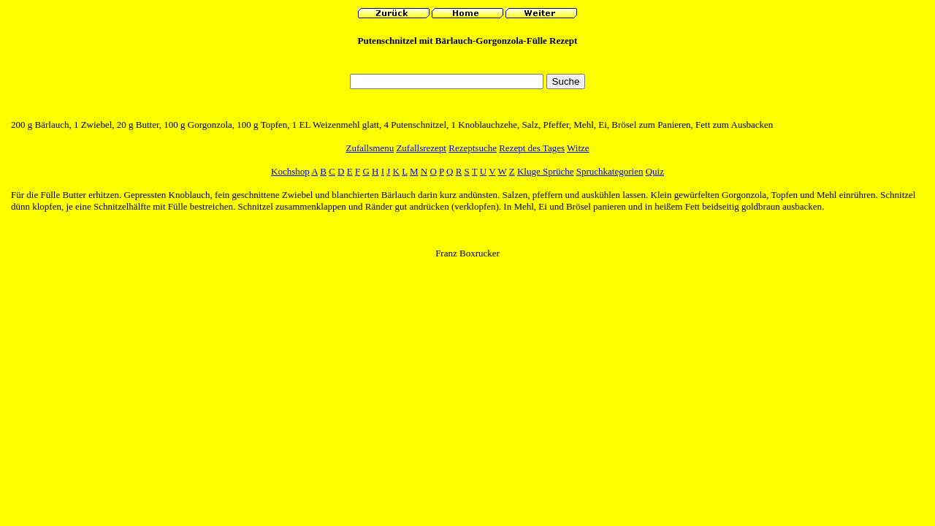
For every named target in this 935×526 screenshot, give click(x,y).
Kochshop (290, 171)
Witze (578, 147)
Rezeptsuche (473, 147)
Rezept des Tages (532, 147)
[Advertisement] (467, 63)
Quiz (655, 171)
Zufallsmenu (370, 147)
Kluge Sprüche (545, 171)
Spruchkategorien (610, 171)
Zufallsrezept (421, 147)
